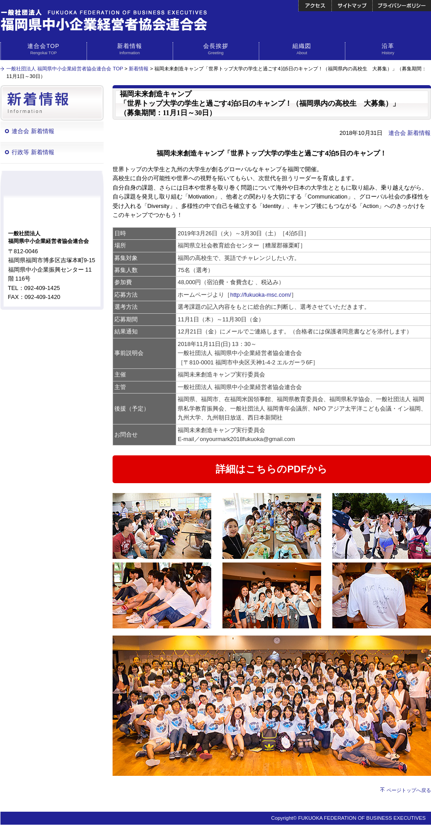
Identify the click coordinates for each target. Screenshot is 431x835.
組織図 (302, 49)
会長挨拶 (216, 49)
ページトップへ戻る (409, 790)
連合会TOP (44, 49)
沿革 (388, 49)
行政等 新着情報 (33, 152)
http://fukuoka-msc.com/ (260, 294)
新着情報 (130, 49)
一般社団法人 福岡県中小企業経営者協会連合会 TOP (64, 68)
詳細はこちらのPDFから (271, 469)
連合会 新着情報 (33, 131)
